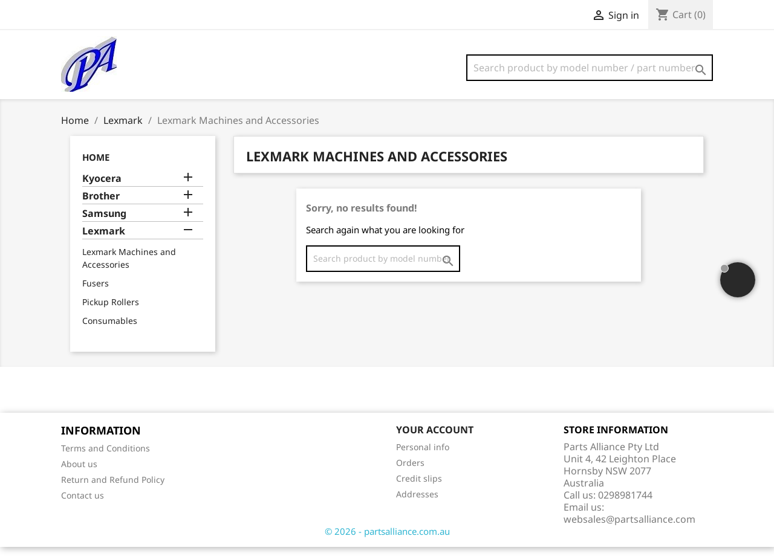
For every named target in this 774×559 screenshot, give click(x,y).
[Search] (589, 67)
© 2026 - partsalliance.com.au (387, 543)
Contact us (82, 507)
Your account (434, 441)
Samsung (104, 225)
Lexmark (103, 243)
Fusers (95, 295)
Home (95, 169)
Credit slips (419, 490)
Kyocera (102, 190)
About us (79, 476)
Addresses (417, 506)
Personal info (422, 459)
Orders (410, 474)
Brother (101, 208)
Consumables (109, 332)
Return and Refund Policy (112, 491)
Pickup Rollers (110, 314)
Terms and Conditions (105, 460)
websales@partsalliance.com (629, 531)
